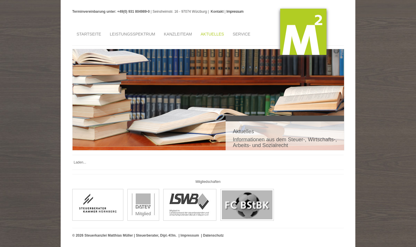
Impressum (235, 12)
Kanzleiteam (178, 34)
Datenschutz (213, 235)
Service (241, 34)
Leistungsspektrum (132, 34)
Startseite (89, 34)
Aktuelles (212, 34)
